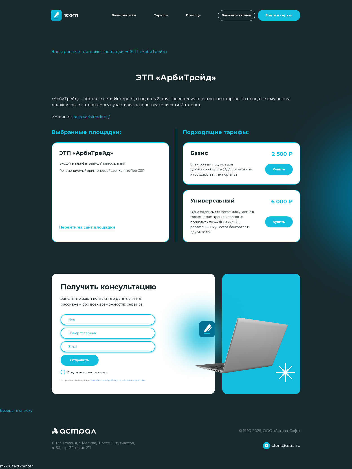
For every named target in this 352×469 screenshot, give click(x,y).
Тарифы (161, 15)
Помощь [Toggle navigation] (193, 15)
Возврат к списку (16, 410)
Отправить (79, 360)
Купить (279, 169)
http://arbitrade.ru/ (91, 116)
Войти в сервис (279, 15)
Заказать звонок (236, 15)
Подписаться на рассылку (87, 372)
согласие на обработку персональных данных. (118, 380)
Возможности (124, 15)
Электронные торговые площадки (88, 51)
